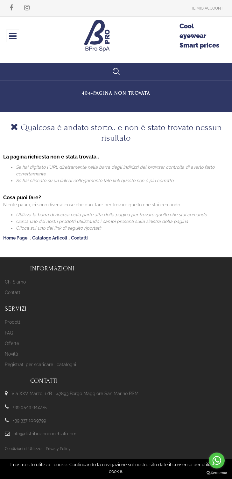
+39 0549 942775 (30, 406)
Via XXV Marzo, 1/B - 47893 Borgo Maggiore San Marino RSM (74, 393)
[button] (208, 8)
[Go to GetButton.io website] (217, 473)
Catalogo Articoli (49, 237)
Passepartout (126, 469)
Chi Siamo (15, 281)
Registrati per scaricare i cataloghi (40, 364)
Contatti (79, 237)
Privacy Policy (58, 448)
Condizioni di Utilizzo (23, 448)
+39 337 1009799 (29, 420)
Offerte (12, 343)
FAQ (9, 332)
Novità (11, 354)
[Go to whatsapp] (217, 460)
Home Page (15, 237)
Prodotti (13, 322)
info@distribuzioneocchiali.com (44, 433)
